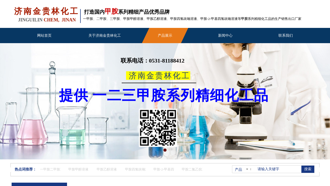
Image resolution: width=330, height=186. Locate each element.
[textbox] (278, 169)
